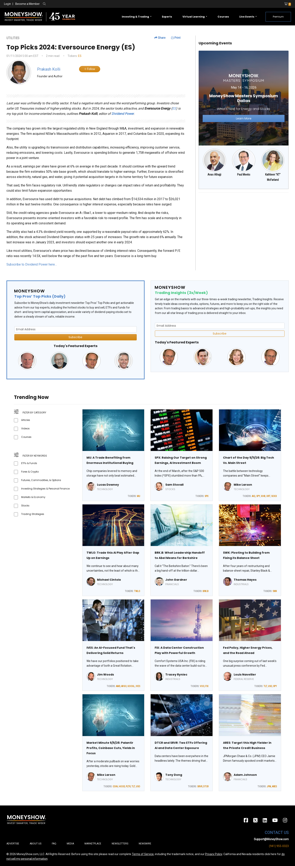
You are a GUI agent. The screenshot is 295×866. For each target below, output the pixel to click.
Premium (278, 16)
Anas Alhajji (214, 174)
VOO (202, 686)
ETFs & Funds (29, 463)
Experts (167, 16)
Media (70, 843)
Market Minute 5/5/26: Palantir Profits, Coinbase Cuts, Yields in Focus (111, 748)
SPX (206, 496)
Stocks (25, 505)
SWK (275, 591)
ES (79, 56)
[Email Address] (75, 329)
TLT (265, 686)
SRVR (199, 786)
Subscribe (75, 337)
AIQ (253, 496)
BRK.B (205, 591)
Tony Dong (173, 775)
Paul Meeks (243, 174)
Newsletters (120, 843)
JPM (269, 786)
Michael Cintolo (109, 580)
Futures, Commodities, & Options (41, 480)
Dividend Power (123, 114)
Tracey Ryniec (176, 675)
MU (138, 496)
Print (175, 37)
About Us (35, 843)
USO (270, 686)
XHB (263, 496)
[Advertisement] (244, 224)
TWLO (137, 591)
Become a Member (27, 3)
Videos (25, 428)
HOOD (122, 786)
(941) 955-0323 (279, 846)
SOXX (274, 496)
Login (7, 3)
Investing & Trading (136, 16)
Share (160, 37)
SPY (258, 496)
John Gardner (176, 580)
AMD (118, 686)
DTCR (205, 786)
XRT (268, 496)
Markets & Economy (33, 497)
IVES (138, 686)
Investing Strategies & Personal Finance (45, 488)
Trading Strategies (32, 514)
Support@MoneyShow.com (271, 839)
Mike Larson (243, 485)
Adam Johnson (245, 775)
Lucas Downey (108, 485)
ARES (274, 786)
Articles (25, 420)
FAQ (54, 843)
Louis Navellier (245, 675)
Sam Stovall (174, 485)
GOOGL (131, 686)
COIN (115, 786)
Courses (223, 16)
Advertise (12, 843)
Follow (89, 69)
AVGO (123, 686)
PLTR (128, 786)
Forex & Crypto (30, 471)
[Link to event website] (244, 98)
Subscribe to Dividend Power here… (31, 264)
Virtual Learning (193, 16)
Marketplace (92, 843)
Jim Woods (105, 675)
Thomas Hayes (245, 580)
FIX (206, 686)
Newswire (145, 843)
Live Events (247, 16)
